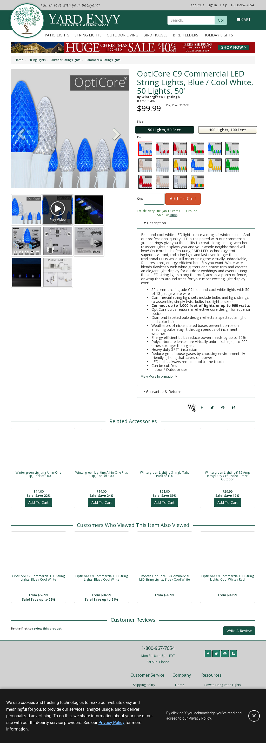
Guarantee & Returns (163, 391)
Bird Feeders (185, 35)
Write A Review (239, 630)
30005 (173, 215)
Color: (141, 137)
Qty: (140, 198)
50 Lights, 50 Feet (164, 129)
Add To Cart (183, 198)
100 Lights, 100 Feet (227, 129)
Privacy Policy (111, 722)
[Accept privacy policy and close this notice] (254, 716)
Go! (221, 20)
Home (19, 60)
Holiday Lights (218, 35)
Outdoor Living (122, 35)
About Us (197, 5)
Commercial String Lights (102, 60)
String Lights (88, 35)
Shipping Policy (144, 685)
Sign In (212, 5)
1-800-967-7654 (242, 5)
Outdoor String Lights (65, 60)
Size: (140, 121)
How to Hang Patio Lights (222, 685)
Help (223, 5)
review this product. (47, 628)
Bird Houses (155, 35)
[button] (116, 134)
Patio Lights (57, 35)
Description (155, 222)
